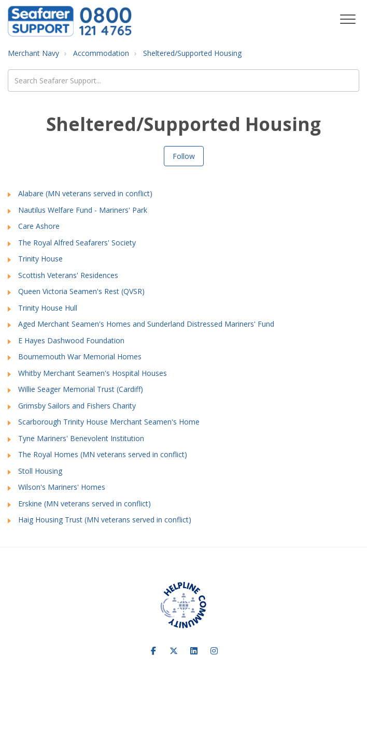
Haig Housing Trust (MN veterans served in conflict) (104, 519)
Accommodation (101, 53)
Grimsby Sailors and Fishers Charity (77, 406)
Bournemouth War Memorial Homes (80, 356)
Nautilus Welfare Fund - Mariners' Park (82, 210)
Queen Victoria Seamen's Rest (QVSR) (81, 291)
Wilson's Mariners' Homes (61, 487)
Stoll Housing (40, 471)
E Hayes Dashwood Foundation (71, 340)
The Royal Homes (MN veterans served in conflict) (102, 454)
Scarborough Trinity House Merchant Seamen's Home (109, 422)
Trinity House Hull (47, 308)
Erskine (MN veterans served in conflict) (84, 503)
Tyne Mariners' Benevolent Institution (81, 438)
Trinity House (40, 259)
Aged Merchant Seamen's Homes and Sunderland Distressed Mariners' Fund (146, 324)
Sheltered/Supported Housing (192, 53)
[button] (347, 19)
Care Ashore (39, 226)
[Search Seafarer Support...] (183, 80)
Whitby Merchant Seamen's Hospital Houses (92, 373)
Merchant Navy (33, 53)
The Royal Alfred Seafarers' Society (77, 242)
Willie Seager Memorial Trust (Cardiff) (80, 389)
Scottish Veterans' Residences (68, 275)
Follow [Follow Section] (184, 156)
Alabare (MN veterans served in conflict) (85, 193)
